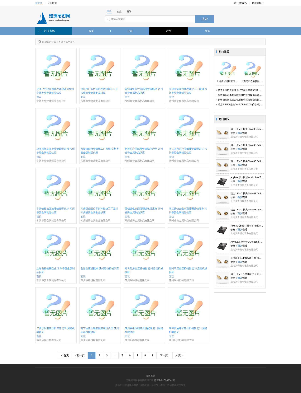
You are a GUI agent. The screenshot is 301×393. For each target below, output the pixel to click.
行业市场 (49, 30)
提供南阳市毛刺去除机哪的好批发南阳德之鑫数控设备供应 (248, 95)
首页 (91, 30)
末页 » (179, 355)
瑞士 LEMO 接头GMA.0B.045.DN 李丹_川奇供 (254, 129)
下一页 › (165, 355)
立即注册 (52, 3)
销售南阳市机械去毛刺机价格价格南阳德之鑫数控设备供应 (248, 99)
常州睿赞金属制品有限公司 (51, 100)
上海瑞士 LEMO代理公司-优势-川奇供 (250, 258)
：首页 (59, 41)
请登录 (38, 3)
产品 (168, 30)
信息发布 (242, 3)
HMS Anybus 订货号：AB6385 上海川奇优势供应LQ (257, 225)
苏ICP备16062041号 (164, 380)
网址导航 (258, 3)
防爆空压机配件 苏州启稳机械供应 (100, 268)
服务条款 (150, 375)
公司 (130, 30)
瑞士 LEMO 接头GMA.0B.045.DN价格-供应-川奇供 (244, 104)
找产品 (68, 41)
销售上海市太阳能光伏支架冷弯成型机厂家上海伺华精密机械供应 (251, 90)
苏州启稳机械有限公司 (93, 280)
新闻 (207, 30)
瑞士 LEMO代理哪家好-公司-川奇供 (249, 274)
